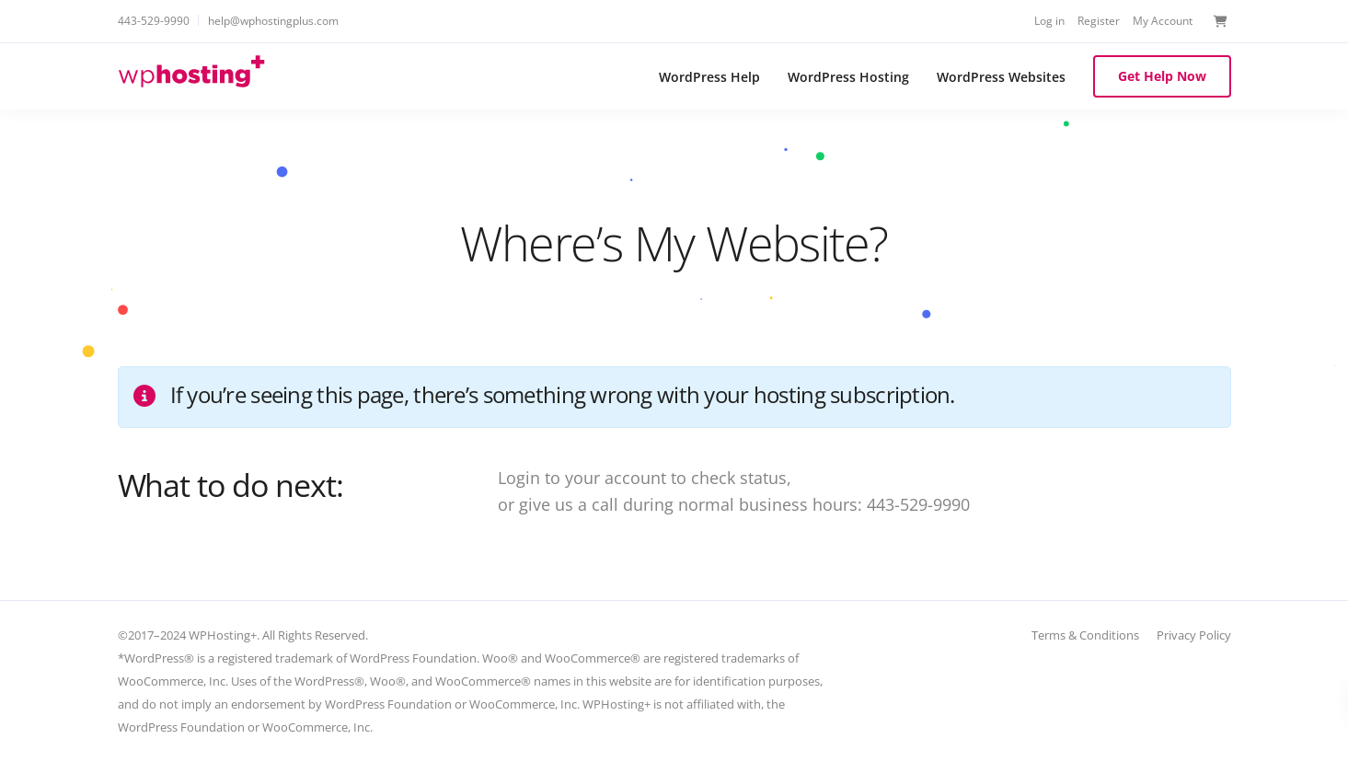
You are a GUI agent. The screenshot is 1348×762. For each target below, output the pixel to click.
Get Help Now (1162, 76)
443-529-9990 (154, 21)
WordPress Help (709, 77)
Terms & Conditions (1085, 635)
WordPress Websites (1001, 77)
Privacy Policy (1194, 635)
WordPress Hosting (848, 77)
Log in (1049, 21)
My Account (1162, 21)
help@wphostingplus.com (273, 21)
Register (1098, 21)
